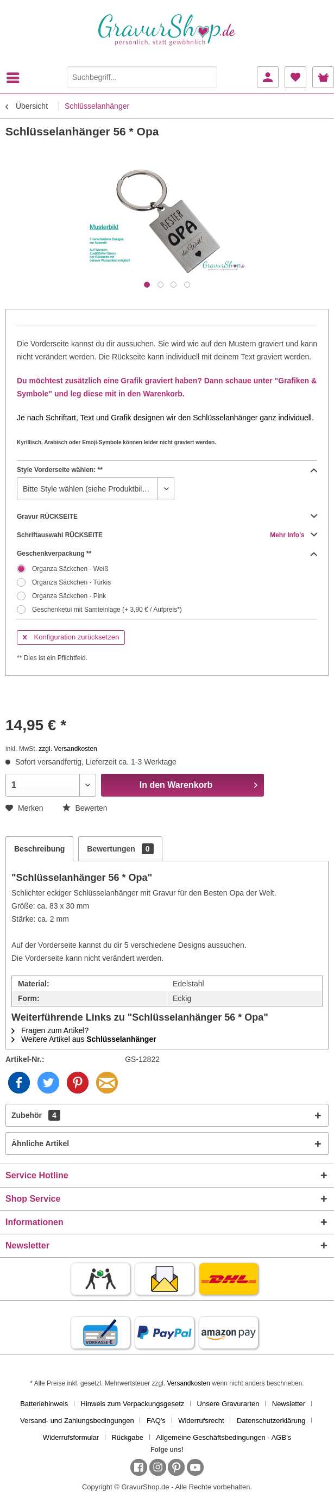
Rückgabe (127, 1437)
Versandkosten (188, 1383)
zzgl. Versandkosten (68, 749)
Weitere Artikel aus (83, 1039)
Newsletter (288, 1404)
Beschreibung (39, 848)
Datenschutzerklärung (271, 1420)
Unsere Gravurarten (228, 1404)
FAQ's (156, 1420)
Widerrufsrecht (201, 1420)
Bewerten (85, 808)
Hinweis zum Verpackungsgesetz (133, 1404)
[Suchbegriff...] (142, 77)
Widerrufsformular (71, 1437)
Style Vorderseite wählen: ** (167, 469)
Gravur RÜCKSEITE (167, 516)
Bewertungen (120, 848)
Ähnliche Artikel (40, 1143)
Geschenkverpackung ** (167, 553)
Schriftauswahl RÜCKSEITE (167, 535)
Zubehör (35, 1115)
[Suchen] (206, 77)
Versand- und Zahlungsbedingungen (77, 1420)
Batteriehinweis (44, 1404)
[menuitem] (15, 78)
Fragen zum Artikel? (50, 1030)
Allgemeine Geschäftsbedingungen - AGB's (223, 1437)
